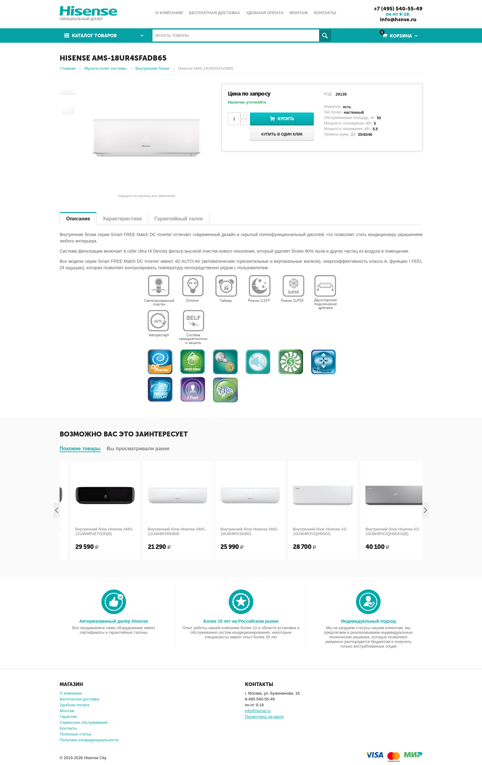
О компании (71, 693)
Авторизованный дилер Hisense (113, 621)
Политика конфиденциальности (89, 740)
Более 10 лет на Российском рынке (241, 621)
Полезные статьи (75, 734)
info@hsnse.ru (398, 19)
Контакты (68, 728)
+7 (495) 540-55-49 (398, 9)
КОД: (328, 94)
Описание (78, 218)
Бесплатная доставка (79, 699)
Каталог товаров (94, 35)
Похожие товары (80, 448)
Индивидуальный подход (368, 621)
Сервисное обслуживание (84, 722)
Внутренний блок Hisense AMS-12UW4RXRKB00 (237, 531)
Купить (286, 118)
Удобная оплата (74, 705)
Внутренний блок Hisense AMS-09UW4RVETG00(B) (92, 531)
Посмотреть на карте (264, 716)
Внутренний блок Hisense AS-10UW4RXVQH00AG (380, 531)
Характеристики (122, 218)
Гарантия (68, 716)
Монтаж (67, 710)
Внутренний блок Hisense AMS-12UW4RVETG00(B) (164, 531)
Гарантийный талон (178, 218)
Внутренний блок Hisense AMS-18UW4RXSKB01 (309, 531)
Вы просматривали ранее (138, 448)
